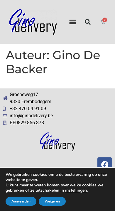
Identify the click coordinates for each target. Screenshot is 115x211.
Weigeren (52, 201)
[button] (72, 22)
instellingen (76, 190)
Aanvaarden (21, 201)
